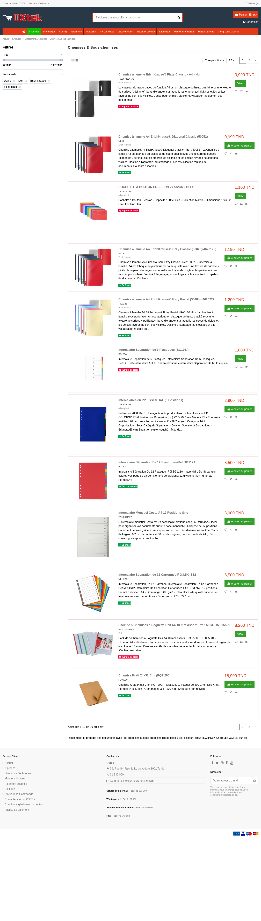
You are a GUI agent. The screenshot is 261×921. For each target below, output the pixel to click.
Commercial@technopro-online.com (132, 780)
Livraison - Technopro (39, 3)
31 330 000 (117, 774)
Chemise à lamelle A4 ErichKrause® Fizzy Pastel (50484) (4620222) (166, 299)
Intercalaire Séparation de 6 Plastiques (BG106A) (154, 349)
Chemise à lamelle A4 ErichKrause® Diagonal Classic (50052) (163, 136)
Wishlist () (251, 3)
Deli (120, 633)
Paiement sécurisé (16, 783)
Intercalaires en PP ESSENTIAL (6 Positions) (150, 400)
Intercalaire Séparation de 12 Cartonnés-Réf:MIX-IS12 (157, 574)
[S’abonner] (254, 780)
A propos (10, 768)
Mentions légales (15, 778)
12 (231, 60)
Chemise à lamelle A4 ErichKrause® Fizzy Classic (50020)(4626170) (167, 249)
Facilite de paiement (17, 809)
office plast (123, 195)
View (240, 83)
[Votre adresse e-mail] (230, 780)
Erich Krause (124, 82)
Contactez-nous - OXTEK (14, 3)
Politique (10, 788)
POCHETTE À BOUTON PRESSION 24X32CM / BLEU (156, 187)
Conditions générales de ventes (24, 804)
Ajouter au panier (239, 145)
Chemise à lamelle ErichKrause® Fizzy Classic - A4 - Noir (160, 74)
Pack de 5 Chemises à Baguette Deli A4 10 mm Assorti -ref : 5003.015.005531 (174, 625)
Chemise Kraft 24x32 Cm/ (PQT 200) (144, 675)
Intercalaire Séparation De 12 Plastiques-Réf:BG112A (157, 462)
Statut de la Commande (19, 794)
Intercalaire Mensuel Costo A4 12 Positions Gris (153, 512)
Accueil (9, 762)
